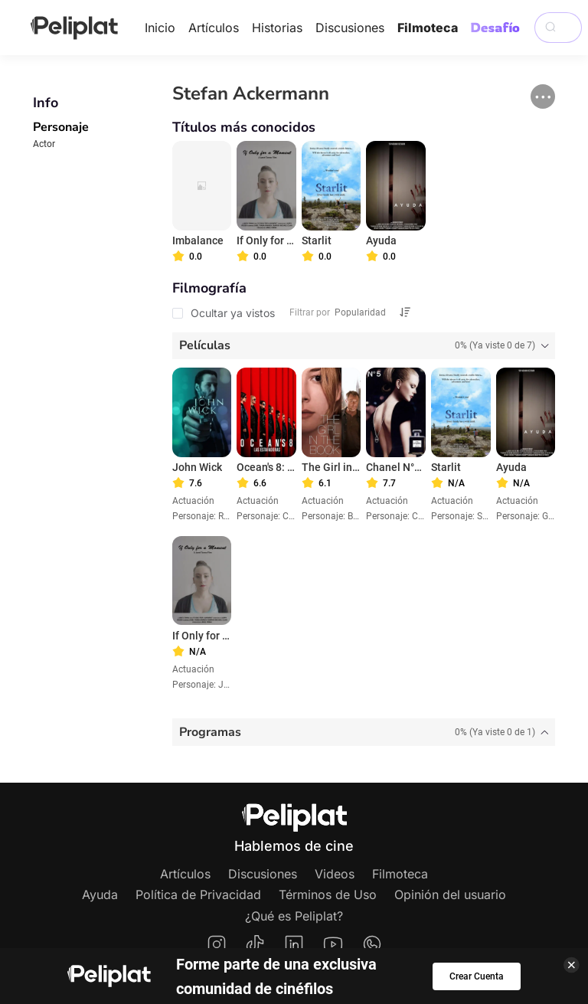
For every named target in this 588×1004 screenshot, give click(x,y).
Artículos (213, 27)
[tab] (364, 345)
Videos (334, 874)
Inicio (160, 27)
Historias (277, 27)
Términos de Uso (328, 894)
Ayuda (100, 894)
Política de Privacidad (198, 894)
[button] (543, 96)
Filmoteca (427, 27)
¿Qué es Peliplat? (294, 916)
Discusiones (349, 27)
